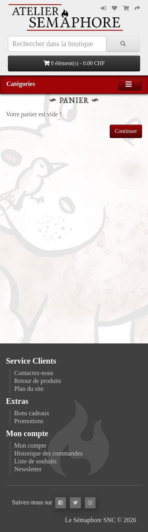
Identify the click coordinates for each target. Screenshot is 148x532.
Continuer (126, 131)
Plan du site (29, 388)
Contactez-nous (34, 373)
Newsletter (27, 469)
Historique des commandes (48, 453)
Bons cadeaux (31, 413)
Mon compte (30, 445)
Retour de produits (37, 380)
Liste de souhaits (35, 461)
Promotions (28, 421)
